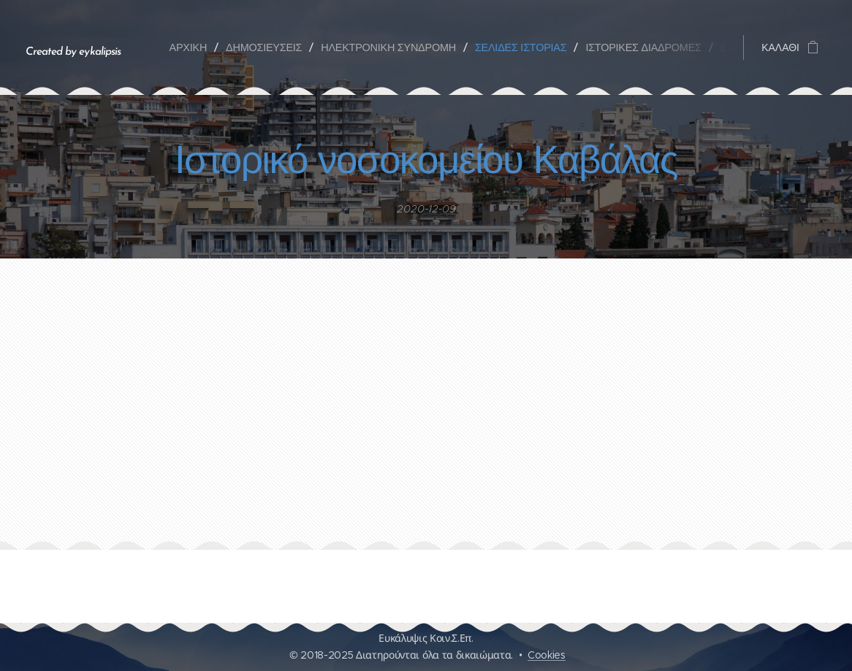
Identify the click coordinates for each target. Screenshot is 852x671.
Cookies (547, 655)
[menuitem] (192, 47)
